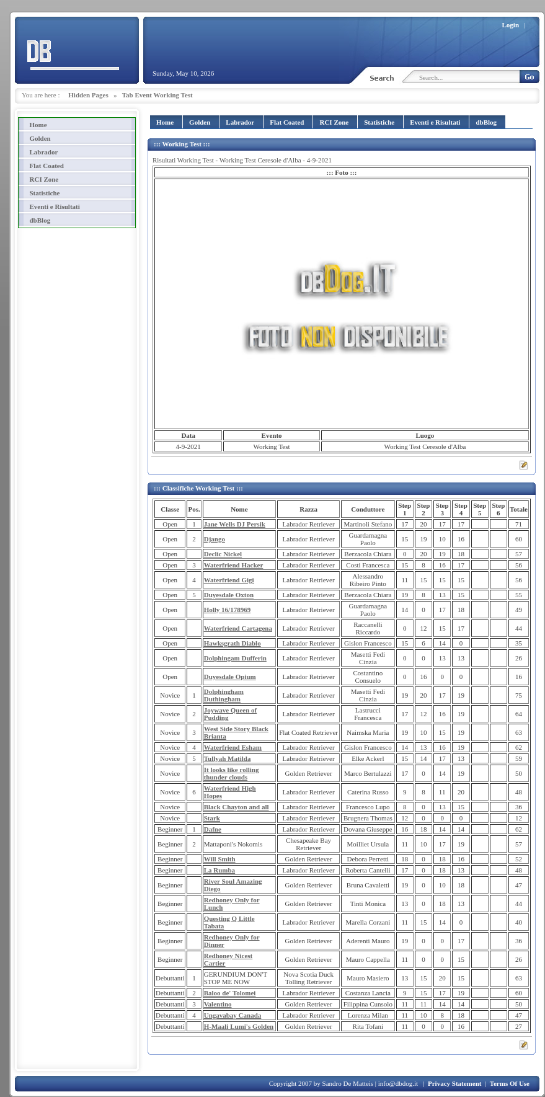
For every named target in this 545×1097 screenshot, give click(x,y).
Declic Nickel (223, 553)
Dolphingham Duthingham (224, 695)
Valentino (218, 1004)
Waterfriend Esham (233, 747)
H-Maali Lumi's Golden (238, 1026)
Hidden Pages (88, 95)
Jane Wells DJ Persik (234, 524)
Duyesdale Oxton (229, 594)
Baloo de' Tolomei (230, 993)
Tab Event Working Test (157, 95)
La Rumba (219, 870)
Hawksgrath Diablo (232, 643)
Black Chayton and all (236, 807)
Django (214, 539)
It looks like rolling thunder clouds (231, 773)
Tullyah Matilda (227, 758)
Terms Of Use (509, 1083)
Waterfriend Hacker (234, 565)
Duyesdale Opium (230, 676)
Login (511, 25)
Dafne (212, 829)
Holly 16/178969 (227, 609)
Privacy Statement (454, 1083)
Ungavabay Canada (233, 1015)
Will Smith (220, 859)
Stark (212, 818)
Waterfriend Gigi (229, 580)
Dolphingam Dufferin (235, 658)
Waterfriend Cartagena (238, 628)
